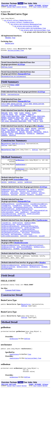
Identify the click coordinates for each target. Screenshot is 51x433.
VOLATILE (12, 142)
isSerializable (7, 224)
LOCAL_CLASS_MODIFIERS (10, 120)
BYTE (10, 116)
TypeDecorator (42, 233)
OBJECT (4, 124)
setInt (20, 191)
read (16, 224)
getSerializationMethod (10, 222)
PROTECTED (37, 138)
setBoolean (20, 177)
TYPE (29, 126)
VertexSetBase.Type (20, 188)
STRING (16, 124)
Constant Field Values (12, 309)
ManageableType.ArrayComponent (13, 78)
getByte (33, 199)
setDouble (5, 205)
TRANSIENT (40, 140)
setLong (22, 205)
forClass (27, 216)
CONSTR (18, 6)
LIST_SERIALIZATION (17, 108)
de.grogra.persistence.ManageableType (26, 25)
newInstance (20, 173)
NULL (27, 122)
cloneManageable (22, 215)
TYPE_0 (35, 126)
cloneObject (6, 216)
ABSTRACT (4, 134)
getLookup (25, 248)
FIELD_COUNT (15, 87)
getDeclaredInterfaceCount (12, 242)
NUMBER (32, 122)
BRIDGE (33, 134)
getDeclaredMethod (31, 242)
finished (4, 108)
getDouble (5, 201)
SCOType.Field (6, 68)
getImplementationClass (10, 248)
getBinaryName (29, 236)
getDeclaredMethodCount (10, 244)
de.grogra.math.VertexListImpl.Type (35, 30)
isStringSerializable (9, 252)
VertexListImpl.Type (16, 51)
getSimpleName (26, 265)
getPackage (35, 248)
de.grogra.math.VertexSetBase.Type (32, 28)
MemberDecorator (21, 259)
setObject (28, 191)
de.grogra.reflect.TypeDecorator (21, 23)
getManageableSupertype (22, 218)
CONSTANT (41, 134)
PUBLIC (45, 138)
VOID (41, 126)
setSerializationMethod (10, 228)
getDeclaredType (28, 244)
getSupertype (27, 222)
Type (13, 38)
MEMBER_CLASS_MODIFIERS (35, 120)
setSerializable (33, 226)
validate (38, 205)
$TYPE (3, 97)
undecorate (33, 252)
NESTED (9, 6)
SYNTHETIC (31, 140)
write (24, 228)
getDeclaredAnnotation (10, 261)
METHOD (24, 6)
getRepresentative (34, 201)
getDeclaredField (23, 238)
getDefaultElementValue (29, 246)
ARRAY (27, 134)
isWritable (14, 203)
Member (8, 38)
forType (43, 216)
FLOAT (34, 116)
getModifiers (6, 265)
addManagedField (7, 199)
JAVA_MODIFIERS (23, 136)
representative (13, 97)
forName (35, 216)
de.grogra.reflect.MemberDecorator (18, 21)
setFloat (14, 205)
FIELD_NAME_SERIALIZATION (11, 106)
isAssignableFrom (40, 222)
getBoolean (20, 168)
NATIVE (21, 138)
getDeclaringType (8, 263)
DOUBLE (27, 116)
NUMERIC (40, 122)
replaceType (35, 224)
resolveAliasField (8, 226)
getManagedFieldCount (24, 220)
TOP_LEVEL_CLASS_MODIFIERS (31, 124)
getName (16, 265)
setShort (30, 205)
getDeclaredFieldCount (10, 240)
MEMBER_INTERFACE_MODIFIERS (12, 122)
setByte (34, 203)
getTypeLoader (16, 250)
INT (16, 118)
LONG (22, 120)
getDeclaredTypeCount (9, 246)
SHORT (10, 124)
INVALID (31, 118)
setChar (42, 203)
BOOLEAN (4, 116)
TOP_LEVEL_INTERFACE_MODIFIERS (13, 126)
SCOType (21, 65)
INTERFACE (11, 136)
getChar (41, 199)
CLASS (21, 116)
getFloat (14, 201)
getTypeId (5, 250)
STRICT (10, 140)
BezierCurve (9, 44)
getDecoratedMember (24, 263)
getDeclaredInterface (29, 240)
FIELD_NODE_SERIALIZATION (34, 106)
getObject (12, 191)
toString (23, 252)
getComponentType (8, 238)
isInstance (28, 250)
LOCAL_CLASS (35, 136)
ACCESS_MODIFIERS (17, 134)
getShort (4, 203)
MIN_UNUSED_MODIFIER (9, 138)
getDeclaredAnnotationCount (32, 261)
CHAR (16, 116)
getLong (22, 201)
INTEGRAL (22, 118)
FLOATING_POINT (7, 118)
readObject (24, 224)
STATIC (4, 140)
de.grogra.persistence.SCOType (26, 26)
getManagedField (40, 218)
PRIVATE (29, 138)
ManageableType (24, 75)
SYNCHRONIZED (20, 140)
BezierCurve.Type (8, 150)
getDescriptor (39, 263)
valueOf (42, 252)
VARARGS (4, 142)
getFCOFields (6, 218)
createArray (6, 236)
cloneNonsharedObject (38, 215)
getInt (4, 191)
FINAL (3, 136)
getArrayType (17, 236)
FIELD (13, 6)
